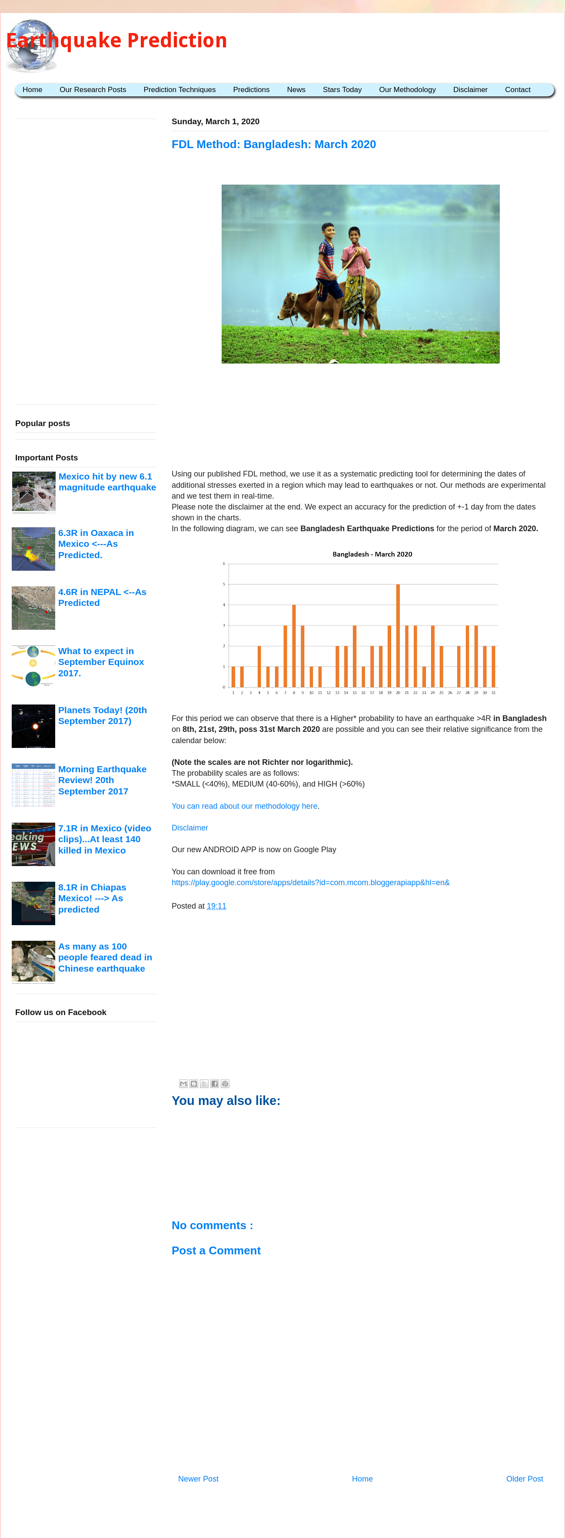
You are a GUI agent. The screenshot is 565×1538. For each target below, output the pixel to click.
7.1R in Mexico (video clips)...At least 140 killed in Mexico (104, 839)
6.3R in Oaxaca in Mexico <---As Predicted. (96, 544)
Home (32, 90)
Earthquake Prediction (117, 40)
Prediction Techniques (179, 90)
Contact (518, 90)
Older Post (524, 1479)
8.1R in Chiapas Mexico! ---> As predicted (92, 898)
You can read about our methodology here (245, 806)
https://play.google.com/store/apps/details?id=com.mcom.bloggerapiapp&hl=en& (311, 882)
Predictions (251, 90)
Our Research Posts (93, 90)
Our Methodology (407, 90)
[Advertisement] (361, 417)
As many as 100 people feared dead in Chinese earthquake (105, 957)
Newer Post (198, 1479)
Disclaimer (470, 90)
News (296, 90)
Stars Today (342, 90)
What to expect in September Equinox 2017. (101, 662)
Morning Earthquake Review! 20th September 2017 (102, 780)
